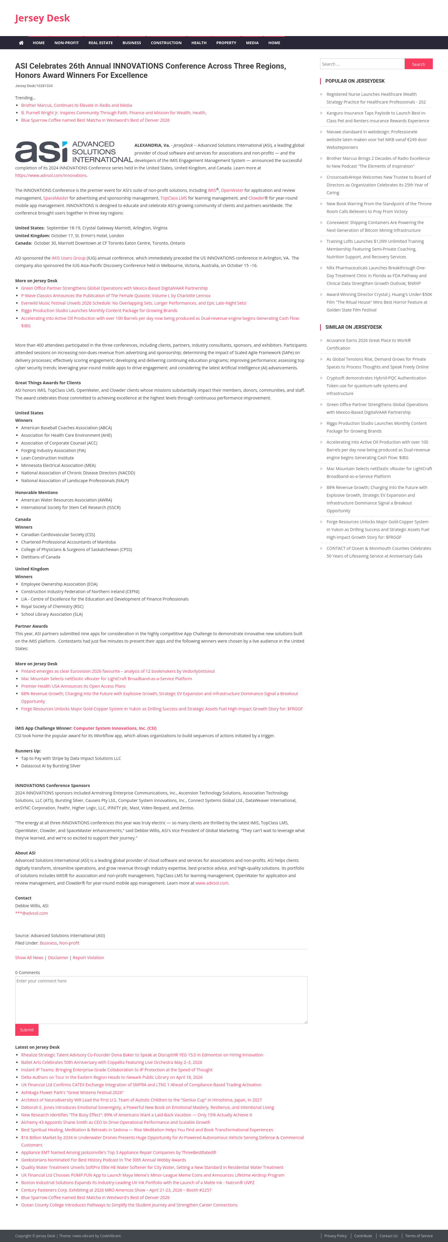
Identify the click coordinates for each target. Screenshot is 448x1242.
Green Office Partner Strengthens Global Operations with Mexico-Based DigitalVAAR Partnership (114, 288)
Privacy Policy (336, 1235)
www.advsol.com (211, 883)
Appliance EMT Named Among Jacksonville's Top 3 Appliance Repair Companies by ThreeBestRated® (118, 1152)
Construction (166, 42)
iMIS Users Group (69, 258)
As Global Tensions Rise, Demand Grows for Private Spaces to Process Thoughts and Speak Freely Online (378, 363)
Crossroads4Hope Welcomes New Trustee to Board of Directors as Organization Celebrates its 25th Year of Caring (379, 184)
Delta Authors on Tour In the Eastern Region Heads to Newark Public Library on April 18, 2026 (112, 1077)
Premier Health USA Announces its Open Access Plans (73, 686)
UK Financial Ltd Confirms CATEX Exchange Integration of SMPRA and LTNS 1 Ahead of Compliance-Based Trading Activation (141, 1084)
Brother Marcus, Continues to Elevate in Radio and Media (76, 105)
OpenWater (232, 190)
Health (199, 42)
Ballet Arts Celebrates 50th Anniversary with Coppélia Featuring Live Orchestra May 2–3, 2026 (111, 1062)
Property (226, 42)
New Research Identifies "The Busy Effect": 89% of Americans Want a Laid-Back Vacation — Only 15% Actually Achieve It (136, 1115)
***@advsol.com (31, 913)
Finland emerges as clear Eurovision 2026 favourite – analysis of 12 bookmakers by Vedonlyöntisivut (118, 671)
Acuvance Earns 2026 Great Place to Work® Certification (369, 344)
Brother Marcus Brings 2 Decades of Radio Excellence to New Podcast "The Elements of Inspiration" (378, 162)
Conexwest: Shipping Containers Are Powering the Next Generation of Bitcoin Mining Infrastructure (375, 226)
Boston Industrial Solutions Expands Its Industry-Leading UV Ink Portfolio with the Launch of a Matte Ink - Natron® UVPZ (137, 1182)
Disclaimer (58, 957)
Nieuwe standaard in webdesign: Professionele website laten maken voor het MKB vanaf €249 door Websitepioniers (377, 139)
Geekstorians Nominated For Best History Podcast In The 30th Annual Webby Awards (103, 1160)
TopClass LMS (173, 198)
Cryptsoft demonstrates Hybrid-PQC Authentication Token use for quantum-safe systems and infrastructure (376, 385)
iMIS (212, 190)
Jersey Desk (42, 17)
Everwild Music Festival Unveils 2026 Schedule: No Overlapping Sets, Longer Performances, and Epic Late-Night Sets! (133, 303)
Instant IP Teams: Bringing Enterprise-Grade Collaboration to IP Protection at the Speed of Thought (117, 1070)
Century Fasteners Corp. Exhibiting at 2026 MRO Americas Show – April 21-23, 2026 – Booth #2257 (116, 1190)
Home (39, 42)
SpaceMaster (55, 198)
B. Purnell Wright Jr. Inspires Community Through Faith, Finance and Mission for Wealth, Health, (113, 112)
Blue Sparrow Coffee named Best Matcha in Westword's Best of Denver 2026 (95, 120)
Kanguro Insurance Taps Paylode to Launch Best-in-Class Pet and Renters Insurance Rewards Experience (378, 117)
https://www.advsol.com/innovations (50, 175)
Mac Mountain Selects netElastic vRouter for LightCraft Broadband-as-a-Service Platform (106, 678)
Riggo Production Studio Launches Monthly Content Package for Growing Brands (99, 310)
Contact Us (389, 1235)
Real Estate (101, 42)
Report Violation (88, 957)
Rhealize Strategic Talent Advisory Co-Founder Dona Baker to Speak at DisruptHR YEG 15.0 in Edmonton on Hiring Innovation (142, 1055)
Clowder (256, 198)
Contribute (363, 1235)
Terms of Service (419, 1235)
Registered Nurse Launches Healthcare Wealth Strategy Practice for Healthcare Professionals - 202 (376, 98)
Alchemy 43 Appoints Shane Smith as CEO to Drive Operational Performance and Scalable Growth (115, 1122)
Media (252, 42)
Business (132, 42)
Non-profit (66, 42)
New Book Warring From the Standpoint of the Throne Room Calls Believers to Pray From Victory (379, 207)
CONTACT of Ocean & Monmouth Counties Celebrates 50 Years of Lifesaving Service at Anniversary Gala (379, 552)
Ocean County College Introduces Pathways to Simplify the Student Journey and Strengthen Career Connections (129, 1205)
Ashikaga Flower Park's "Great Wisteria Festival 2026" (72, 1092)
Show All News (29, 957)
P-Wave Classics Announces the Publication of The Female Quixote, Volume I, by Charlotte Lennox (115, 295)
